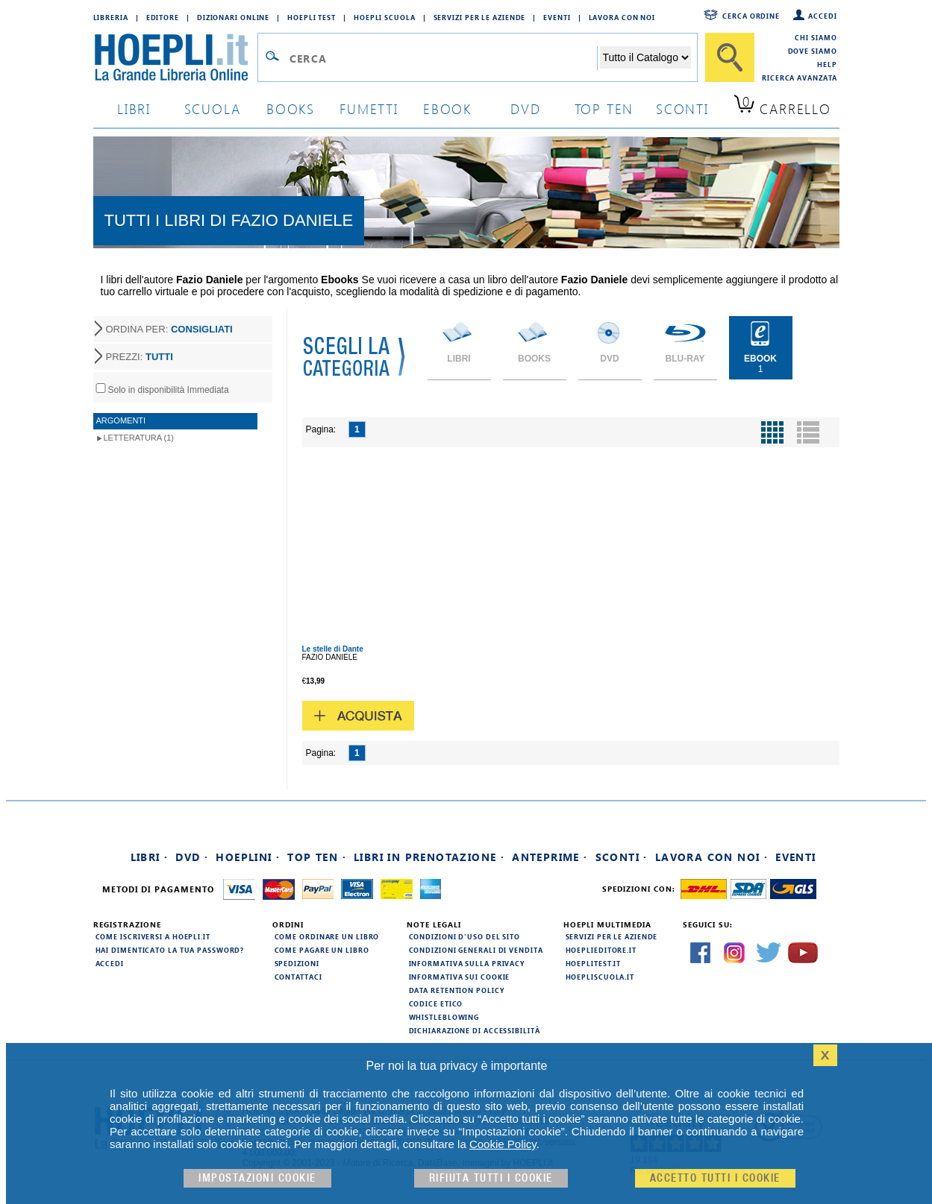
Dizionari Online (233, 17)
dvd (525, 108)
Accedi (822, 15)
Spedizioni (297, 963)
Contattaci (298, 976)
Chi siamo (815, 37)
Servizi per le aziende (480, 17)
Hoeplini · (248, 857)
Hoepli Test (311, 17)
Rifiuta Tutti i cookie (491, 1178)
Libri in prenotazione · (429, 857)
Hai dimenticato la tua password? (170, 949)
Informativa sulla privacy (467, 963)
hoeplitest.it (594, 963)
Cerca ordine (751, 15)
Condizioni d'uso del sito (465, 936)
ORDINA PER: (169, 329)
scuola (212, 108)
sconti (682, 108)
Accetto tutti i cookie (715, 1178)
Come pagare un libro (322, 949)
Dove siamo (812, 50)
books (290, 108)
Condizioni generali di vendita (476, 949)
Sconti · (621, 857)
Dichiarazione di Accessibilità (474, 1030)
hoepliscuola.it (600, 976)
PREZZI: (139, 356)
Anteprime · (549, 857)
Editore (162, 17)
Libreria (110, 17)
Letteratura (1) (139, 437)
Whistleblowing (444, 1016)
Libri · (150, 857)
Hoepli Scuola (385, 17)
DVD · (191, 857)
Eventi (556, 17)
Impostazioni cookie (257, 1178)
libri (134, 108)
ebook (447, 108)
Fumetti (369, 108)
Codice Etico (436, 1003)
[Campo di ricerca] (443, 58)
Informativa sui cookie (459, 976)
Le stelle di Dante (332, 649)
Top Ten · (316, 857)
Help (827, 64)
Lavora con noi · (711, 857)
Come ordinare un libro (327, 936)
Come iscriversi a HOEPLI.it (153, 936)
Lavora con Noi (622, 17)
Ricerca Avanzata (799, 77)
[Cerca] (729, 57)
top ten (604, 108)
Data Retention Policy (456, 990)
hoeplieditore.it (601, 949)
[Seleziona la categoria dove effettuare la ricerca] (645, 57)
